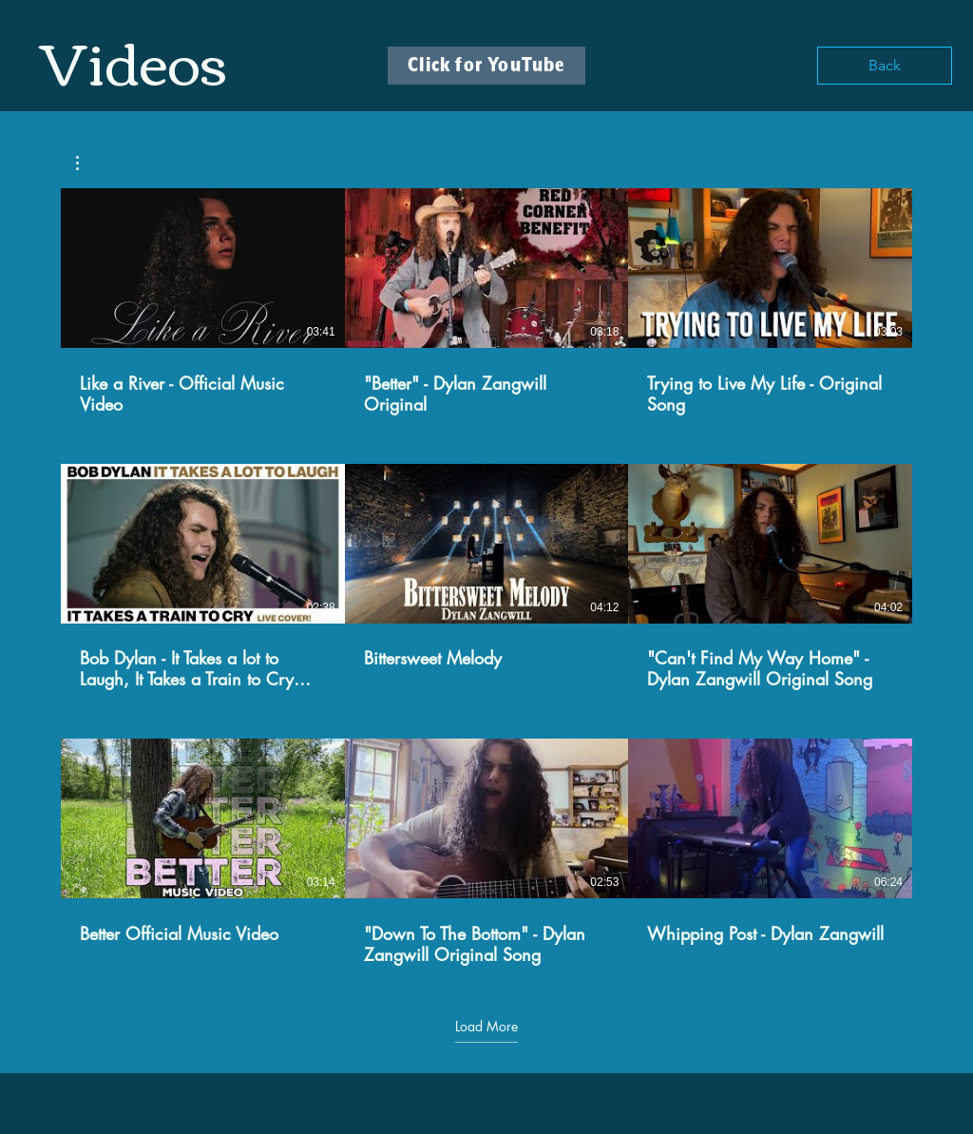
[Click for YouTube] (486, 66)
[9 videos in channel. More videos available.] (486, 577)
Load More (486, 1026)
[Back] (884, 66)
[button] (87, 163)
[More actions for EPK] (87, 163)
